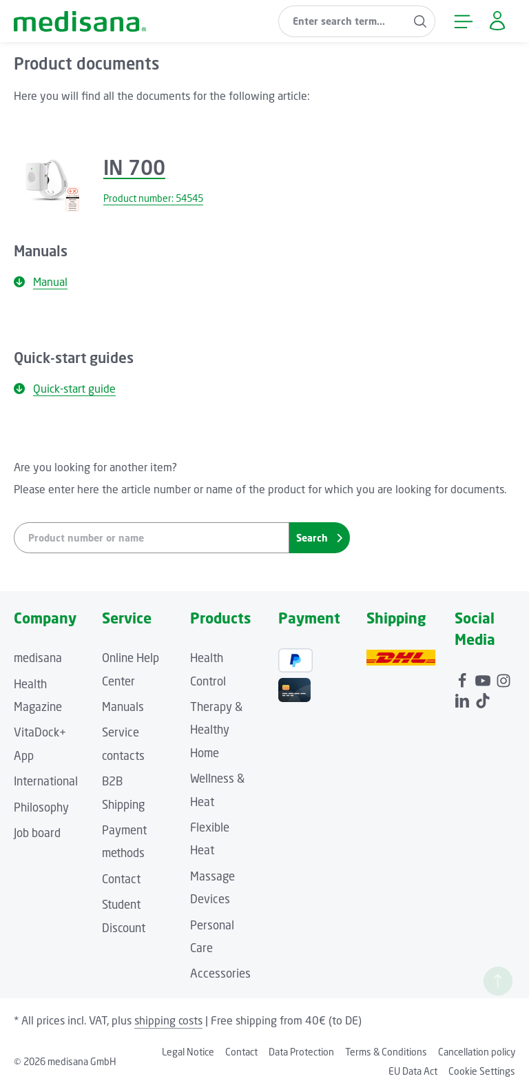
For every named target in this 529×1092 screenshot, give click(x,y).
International (46, 781)
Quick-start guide (65, 388)
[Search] (420, 21)
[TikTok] (482, 697)
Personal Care (212, 937)
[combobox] (342, 21)
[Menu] (463, 21)
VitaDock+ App (40, 744)
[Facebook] (464, 678)
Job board (37, 833)
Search (319, 537)
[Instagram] (503, 678)
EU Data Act (412, 1071)
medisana (38, 658)
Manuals (123, 706)
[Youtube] (484, 678)
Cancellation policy (476, 1051)
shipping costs (168, 1020)
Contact (121, 879)
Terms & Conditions (386, 1051)
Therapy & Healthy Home (216, 730)
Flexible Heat (209, 839)
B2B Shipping (123, 793)
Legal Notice (188, 1051)
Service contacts (123, 744)
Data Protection (301, 1051)
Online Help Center (130, 669)
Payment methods (124, 842)
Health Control (208, 669)
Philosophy (41, 807)
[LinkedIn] (464, 697)
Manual (41, 281)
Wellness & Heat (217, 790)
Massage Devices (212, 888)
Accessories (220, 973)
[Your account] (496, 21)
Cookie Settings (481, 1071)
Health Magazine (38, 695)
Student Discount (123, 916)
